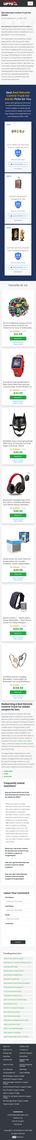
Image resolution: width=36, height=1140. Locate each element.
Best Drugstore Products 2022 (14, 971)
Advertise (6, 1056)
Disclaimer (23, 1056)
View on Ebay (18, 344)
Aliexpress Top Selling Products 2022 (16, 1020)
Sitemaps (23, 1069)
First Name (9, 897)
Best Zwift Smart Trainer (12, 1012)
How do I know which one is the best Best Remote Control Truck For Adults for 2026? (17, 794)
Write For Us (7, 1050)
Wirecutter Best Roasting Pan (13, 987)
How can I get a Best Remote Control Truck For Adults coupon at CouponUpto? (16, 876)
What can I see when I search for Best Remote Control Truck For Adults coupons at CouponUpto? (16, 852)
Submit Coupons (25, 1053)
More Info (18, 338)
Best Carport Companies (12, 1032)
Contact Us (23, 1050)
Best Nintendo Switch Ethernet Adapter (17, 983)
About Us (6, 1046)
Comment (8, 776)
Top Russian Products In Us (13, 995)
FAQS (6, 774)
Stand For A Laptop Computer (14, 1008)
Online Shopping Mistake (25, 1065)
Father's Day (22, 741)
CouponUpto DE (9, 1073)
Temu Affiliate (24, 1073)
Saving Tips (7, 1053)
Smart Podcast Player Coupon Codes (17, 1087)
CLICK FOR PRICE (18, 164)
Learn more (8, 771)
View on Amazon (18, 342)
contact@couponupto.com (18, 1115)
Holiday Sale (24, 1046)
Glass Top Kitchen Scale (12, 1024)
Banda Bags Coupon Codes (13, 1076)
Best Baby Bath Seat (10, 967)
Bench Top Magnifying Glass (13, 1028)
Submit (18, 942)
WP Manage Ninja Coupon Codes (15, 1101)
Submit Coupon (18, 1121)
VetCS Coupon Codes (11, 1093)
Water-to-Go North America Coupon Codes (17, 1097)
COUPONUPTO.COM (20, 1130)
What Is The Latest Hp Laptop (13, 958)
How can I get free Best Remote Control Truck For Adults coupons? (17, 864)
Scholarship (7, 1060)
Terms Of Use (8, 1064)
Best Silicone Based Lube (12, 1016)
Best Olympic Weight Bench (13, 975)
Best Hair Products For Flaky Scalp (15, 1000)
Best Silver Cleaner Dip (11, 979)
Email (7, 915)
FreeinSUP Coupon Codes (12, 1079)
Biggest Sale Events (24, 1060)
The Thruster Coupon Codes (13, 1090)
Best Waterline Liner (10, 1004)
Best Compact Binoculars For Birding (16, 1037)
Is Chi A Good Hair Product (13, 991)
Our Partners (7, 1069)
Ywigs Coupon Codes (11, 1104)
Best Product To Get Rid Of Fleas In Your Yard (19, 963)
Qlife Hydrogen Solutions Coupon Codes (15, 1083)
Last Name (9, 906)
